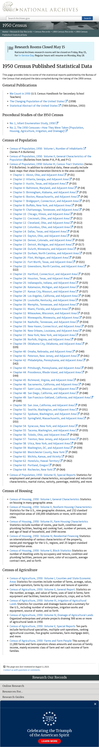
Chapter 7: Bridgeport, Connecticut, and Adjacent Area (47, 201)
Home (5, 31)
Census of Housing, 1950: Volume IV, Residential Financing (44, 536)
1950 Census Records (62, 31)
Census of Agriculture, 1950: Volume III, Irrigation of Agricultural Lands (48, 602)
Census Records (42, 31)
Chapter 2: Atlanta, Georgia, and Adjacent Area (42, 179)
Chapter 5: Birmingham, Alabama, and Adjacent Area (46, 192)
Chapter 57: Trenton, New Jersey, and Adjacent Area (46, 439)
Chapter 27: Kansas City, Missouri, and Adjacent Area (45, 291)
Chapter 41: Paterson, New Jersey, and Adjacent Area (46, 356)
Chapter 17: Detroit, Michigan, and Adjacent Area (44, 244)
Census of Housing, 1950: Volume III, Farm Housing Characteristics (49, 521)
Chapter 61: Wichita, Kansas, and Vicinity (38, 456)
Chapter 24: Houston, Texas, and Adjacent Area (42, 278)
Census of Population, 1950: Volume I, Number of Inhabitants (48, 148)
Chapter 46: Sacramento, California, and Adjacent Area (47, 384)
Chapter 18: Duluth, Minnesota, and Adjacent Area (44, 249)
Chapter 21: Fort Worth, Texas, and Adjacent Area (44, 262)
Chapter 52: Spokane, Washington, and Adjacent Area (46, 414)
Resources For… (12, 691)
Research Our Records (21, 31)
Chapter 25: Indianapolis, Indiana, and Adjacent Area (45, 283)
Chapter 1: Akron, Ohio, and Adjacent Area (39, 175)
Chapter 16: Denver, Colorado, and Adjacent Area (44, 240)
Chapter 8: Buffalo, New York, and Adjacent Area (43, 205)
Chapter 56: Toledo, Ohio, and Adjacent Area (41, 434)
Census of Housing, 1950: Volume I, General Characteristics (44, 499)
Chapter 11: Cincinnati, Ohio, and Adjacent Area (43, 218)
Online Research (13, 686)
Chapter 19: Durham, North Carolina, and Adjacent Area (47, 253)
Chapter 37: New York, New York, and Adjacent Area (45, 335)
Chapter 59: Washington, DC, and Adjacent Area (43, 448)
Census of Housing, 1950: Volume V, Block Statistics (40, 550)
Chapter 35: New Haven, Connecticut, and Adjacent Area (48, 326)
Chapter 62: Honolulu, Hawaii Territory (38, 461)
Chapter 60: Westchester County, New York (40, 452)
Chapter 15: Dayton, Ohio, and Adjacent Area (41, 236)
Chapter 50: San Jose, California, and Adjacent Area (45, 405)
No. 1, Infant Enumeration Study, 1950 (34, 123)
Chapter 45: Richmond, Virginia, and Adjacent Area (44, 380)
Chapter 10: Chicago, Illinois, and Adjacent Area (43, 214)
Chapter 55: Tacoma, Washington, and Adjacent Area (45, 430)
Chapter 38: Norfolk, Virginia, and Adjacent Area (43, 339)
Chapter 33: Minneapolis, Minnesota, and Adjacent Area (47, 317)
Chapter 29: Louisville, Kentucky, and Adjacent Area (45, 300)
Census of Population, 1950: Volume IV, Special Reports (43, 475)
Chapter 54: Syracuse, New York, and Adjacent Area (45, 426)
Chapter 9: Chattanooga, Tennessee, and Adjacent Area (47, 209)
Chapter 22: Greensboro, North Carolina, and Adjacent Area (49, 266)
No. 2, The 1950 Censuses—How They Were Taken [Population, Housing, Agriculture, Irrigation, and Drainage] (47, 129)
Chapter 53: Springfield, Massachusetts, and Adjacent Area (49, 418)
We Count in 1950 (20, 93)
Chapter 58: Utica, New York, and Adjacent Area (43, 443)
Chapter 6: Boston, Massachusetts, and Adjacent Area (46, 196)
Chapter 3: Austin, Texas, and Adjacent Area (40, 183)
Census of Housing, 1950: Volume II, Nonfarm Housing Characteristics (51, 507)
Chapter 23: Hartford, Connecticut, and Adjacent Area (46, 274)
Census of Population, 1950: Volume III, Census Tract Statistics (47, 164)
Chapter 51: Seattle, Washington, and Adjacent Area (45, 409)
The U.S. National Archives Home (40, 8)
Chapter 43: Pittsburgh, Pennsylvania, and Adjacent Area (48, 368)
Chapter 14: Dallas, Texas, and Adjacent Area (41, 231)
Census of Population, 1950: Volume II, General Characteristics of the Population (50, 158)
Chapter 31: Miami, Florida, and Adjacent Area (42, 309)
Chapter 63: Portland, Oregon (32, 465)
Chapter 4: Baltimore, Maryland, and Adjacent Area (45, 188)
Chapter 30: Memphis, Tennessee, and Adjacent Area (46, 304)
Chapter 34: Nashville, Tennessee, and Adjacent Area (46, 322)
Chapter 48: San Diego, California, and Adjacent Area (46, 393)
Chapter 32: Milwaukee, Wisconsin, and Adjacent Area (46, 313)
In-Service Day (26, 55)
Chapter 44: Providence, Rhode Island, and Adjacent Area (48, 372)
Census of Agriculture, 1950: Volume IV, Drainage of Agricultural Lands (51, 615)
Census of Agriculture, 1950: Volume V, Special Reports (42, 626)
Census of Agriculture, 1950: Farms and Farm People (41, 640)
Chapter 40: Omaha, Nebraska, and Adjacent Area (44, 351)
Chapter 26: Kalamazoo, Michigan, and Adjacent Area (46, 287)
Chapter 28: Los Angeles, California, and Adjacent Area (47, 296)
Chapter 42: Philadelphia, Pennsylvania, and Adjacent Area (49, 360)
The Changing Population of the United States (39, 101)
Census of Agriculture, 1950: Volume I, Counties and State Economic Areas (50, 580)
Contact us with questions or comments (21, 669)
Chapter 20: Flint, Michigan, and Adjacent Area (42, 257)
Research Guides (13, 697)
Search (87, 18)
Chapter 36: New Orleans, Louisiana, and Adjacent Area (47, 330)
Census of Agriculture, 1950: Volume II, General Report (42, 589)
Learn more (50, 741)
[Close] (95, 704)
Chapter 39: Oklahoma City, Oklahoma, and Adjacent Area (48, 344)
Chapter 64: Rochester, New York (34, 469)
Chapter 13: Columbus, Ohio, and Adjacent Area (43, 227)
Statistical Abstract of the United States (35, 105)
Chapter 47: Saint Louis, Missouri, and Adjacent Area (45, 389)
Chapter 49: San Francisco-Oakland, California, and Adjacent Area (53, 397)
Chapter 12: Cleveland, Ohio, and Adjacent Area (43, 223)
